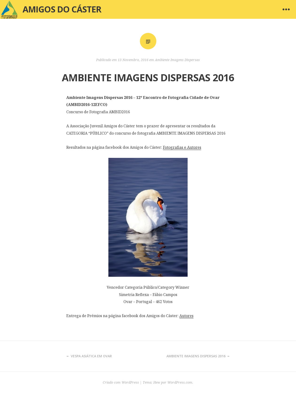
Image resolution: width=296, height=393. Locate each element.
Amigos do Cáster (62, 9)
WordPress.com (179, 382)
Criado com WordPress (121, 382)
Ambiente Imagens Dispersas (177, 60)
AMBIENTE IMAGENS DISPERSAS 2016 (195, 356)
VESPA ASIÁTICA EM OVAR (91, 356)
